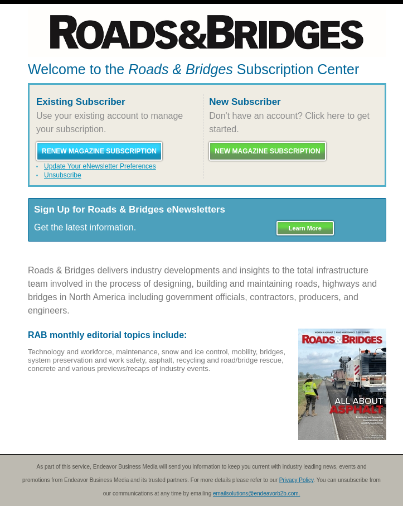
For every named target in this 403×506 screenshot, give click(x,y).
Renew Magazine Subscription (99, 151)
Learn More (305, 228)
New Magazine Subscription (267, 151)
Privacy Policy (296, 480)
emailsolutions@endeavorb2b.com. (256, 493)
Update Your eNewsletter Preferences (100, 166)
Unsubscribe (62, 175)
